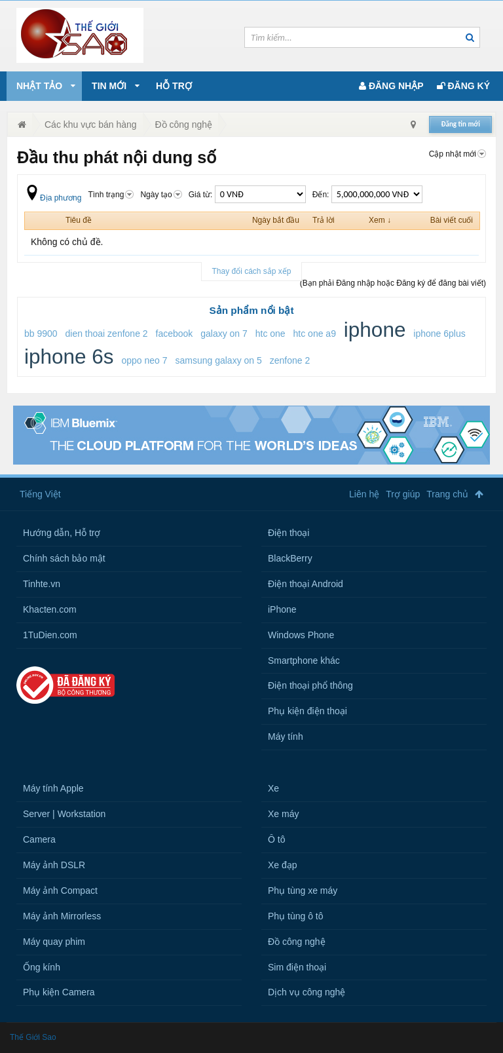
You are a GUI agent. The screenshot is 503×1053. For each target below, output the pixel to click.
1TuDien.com (50, 635)
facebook (174, 333)
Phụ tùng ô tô (296, 916)
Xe (273, 788)
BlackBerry (290, 558)
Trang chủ (447, 494)
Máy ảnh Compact (60, 890)
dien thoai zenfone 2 (106, 333)
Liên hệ (364, 494)
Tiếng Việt (40, 494)
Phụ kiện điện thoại (307, 711)
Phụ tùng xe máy (302, 890)
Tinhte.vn (41, 584)
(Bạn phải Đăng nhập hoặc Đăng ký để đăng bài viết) (393, 283)
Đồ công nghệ (297, 941)
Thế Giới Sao (33, 1037)
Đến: (367, 194)
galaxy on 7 (224, 333)
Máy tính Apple (53, 788)
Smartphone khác (304, 660)
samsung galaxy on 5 (218, 360)
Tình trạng (111, 194)
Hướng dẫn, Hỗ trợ (61, 532)
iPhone (282, 609)
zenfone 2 (290, 360)
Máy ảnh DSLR (54, 865)
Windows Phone (301, 635)
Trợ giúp (403, 494)
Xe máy (283, 814)
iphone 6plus (439, 333)
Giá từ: (247, 194)
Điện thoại (288, 532)
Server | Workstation (64, 814)
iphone (375, 329)
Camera (39, 839)
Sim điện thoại (297, 967)
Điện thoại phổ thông (310, 685)
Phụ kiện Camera (59, 992)
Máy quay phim (54, 941)
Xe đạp (282, 865)
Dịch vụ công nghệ (306, 992)
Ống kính (41, 967)
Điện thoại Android (305, 584)
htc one (270, 333)
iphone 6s (69, 356)
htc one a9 (314, 333)
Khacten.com (50, 609)
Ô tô (276, 839)
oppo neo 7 (145, 360)
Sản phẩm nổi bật (251, 310)
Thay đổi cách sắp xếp (251, 271)
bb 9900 (41, 333)
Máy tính (285, 736)
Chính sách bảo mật (64, 558)
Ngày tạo (160, 194)
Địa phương (52, 197)
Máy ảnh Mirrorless (62, 916)
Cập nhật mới (457, 154)
